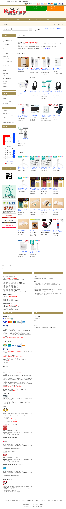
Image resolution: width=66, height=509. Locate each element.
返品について (24, 500)
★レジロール (59, 28)
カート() (59, 19)
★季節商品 (46, 28)
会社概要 (5, 110)
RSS (57, 500)
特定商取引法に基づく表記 (32, 500)
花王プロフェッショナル (8, 103)
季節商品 (5, 95)
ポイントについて (6, 119)
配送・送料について (7, 113)
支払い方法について (8, 500)
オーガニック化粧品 (7, 101)
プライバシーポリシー (43, 500)
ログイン (28, 19)
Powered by (33, 506)
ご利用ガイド (38, 19)
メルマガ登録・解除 (58, 24)
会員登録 (17, 19)
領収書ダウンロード (7, 24)
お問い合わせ (48, 19)
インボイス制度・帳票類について (8, 116)
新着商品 (5, 98)
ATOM (60, 500)
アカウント (7, 19)
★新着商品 (52, 28)
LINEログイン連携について (8, 122)
